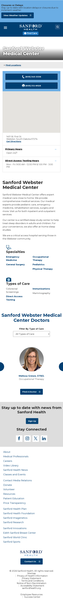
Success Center (32, 597)
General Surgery (15, 264)
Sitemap (31, 573)
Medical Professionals (15, 456)
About (6, 451)
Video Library (10, 465)
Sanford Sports (11, 541)
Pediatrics (39, 264)
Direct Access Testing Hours (22, 160)
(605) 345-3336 (31, 76)
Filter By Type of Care (31, 329)
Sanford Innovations (15, 528)
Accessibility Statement (32, 585)
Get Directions (13, 141)
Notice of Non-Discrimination (31, 583)
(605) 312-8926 (31, 85)
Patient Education (13, 498)
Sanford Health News (15, 469)
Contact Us (30, 561)
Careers (7, 460)
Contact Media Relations (17, 480)
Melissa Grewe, (31, 376)
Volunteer (9, 489)
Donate (7, 484)
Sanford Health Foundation (19, 513)
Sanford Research (13, 522)
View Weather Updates (15, 15)
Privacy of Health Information (32, 576)
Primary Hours (13, 149)
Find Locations (13, 65)
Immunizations (41, 288)
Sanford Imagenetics (15, 517)
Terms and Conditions (32, 581)
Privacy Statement (31, 578)
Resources (9, 493)
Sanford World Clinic (15, 537)
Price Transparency (14, 502)
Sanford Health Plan (15, 508)
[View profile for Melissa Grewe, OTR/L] (31, 359)
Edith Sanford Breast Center (19, 532)
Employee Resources (32, 594)
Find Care (30, 33)
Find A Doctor (29, 392)
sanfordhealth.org (31, 588)
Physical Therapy (43, 269)
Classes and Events (14, 474)
